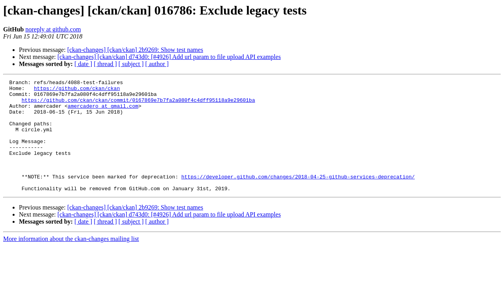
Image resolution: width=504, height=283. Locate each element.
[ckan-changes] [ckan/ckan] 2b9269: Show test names (135, 49)
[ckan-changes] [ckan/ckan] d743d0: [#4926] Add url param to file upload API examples (169, 56)
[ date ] (83, 64)
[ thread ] (105, 64)
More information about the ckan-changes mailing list (71, 261)
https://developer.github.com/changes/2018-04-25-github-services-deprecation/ (298, 196)
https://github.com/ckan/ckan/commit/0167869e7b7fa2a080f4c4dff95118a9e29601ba (138, 104)
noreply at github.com (53, 29)
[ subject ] (131, 64)
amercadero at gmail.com (103, 111)
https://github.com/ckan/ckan (77, 90)
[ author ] (157, 64)
